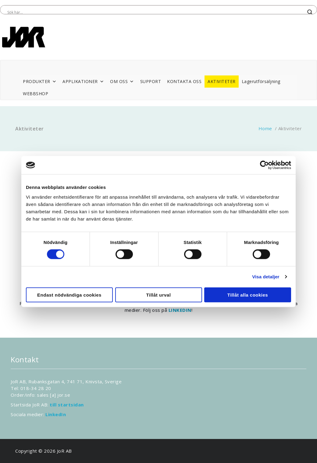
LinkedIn (55, 414)
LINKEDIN (180, 310)
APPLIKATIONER (83, 81)
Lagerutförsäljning (261, 81)
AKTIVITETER (222, 81)
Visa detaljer (265, 276)
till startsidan (67, 405)
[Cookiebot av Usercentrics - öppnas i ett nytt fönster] (264, 165)
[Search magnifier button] (310, 12)
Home (265, 128)
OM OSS (122, 81)
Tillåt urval (158, 294)
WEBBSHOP (35, 93)
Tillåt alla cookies (247, 294)
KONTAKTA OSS (184, 81)
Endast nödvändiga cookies (69, 294)
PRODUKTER (39, 81)
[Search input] (155, 12)
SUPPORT (150, 81)
